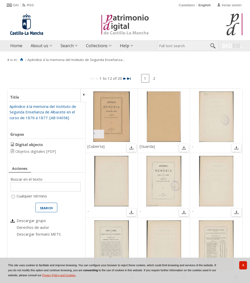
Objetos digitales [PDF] (35, 151)
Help (124, 45)
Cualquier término (32, 195)
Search (67, 45)
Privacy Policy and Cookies (59, 275)
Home (16, 45)
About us (39, 45)
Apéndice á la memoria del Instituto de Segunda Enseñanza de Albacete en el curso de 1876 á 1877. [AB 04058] (43, 112)
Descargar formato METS (39, 234)
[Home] (21, 59)
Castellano (187, 5)
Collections (97, 45)
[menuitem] (17, 45)
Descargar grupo (31, 220)
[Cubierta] (96, 146)
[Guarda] (147, 146)
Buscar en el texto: (27, 179)
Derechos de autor (33, 227)
